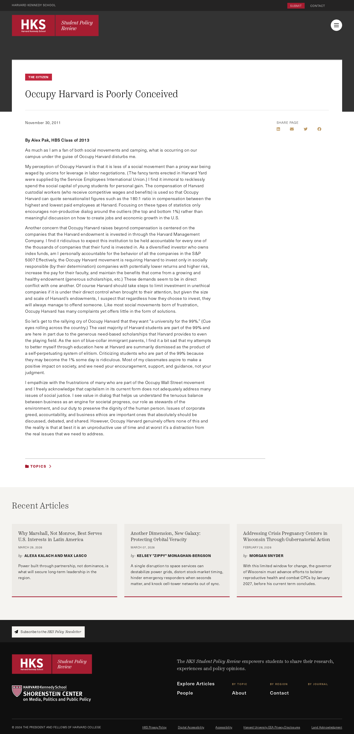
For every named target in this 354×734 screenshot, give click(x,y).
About (239, 693)
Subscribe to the (47, 631)
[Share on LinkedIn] (278, 129)
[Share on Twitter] (305, 129)
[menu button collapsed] (336, 25)
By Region (279, 684)
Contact (317, 6)
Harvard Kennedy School (34, 5)
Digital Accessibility (191, 727)
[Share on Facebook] (319, 129)
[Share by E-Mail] (292, 129)
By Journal (318, 684)
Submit (296, 6)
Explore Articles (196, 683)
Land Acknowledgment (327, 727)
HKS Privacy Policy (154, 727)
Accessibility (223, 727)
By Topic (239, 684)
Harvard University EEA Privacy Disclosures (271, 727)
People (185, 693)
